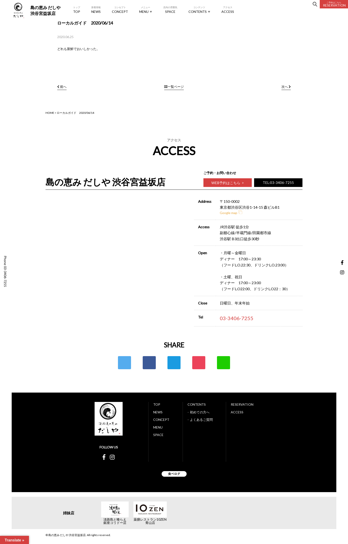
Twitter (124, 362)
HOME (50, 113)
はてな (174, 362)
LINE (223, 362)
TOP (76, 9)
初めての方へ (200, 412)
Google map (231, 213)
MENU (145, 9)
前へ (62, 87)
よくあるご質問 (201, 420)
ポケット (198, 362)
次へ (286, 87)
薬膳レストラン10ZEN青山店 (150, 521)
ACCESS (227, 9)
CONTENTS (199, 9)
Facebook (149, 362)
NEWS (96, 9)
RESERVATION (334, 4)
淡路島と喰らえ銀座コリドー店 (114, 521)
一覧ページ (174, 87)
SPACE (170, 9)
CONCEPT (120, 9)
